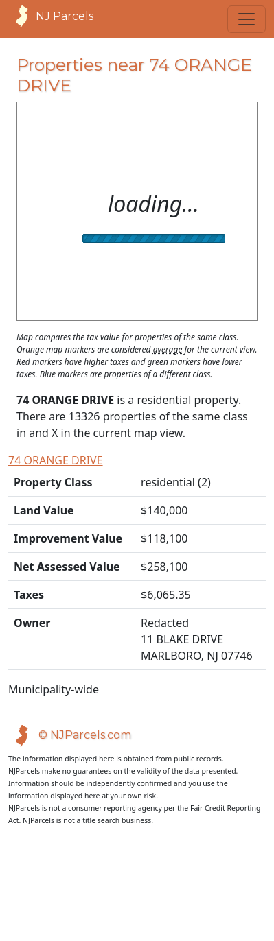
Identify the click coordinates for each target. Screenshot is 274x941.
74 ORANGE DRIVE (57, 460)
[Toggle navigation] (246, 19)
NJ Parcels (50, 16)
